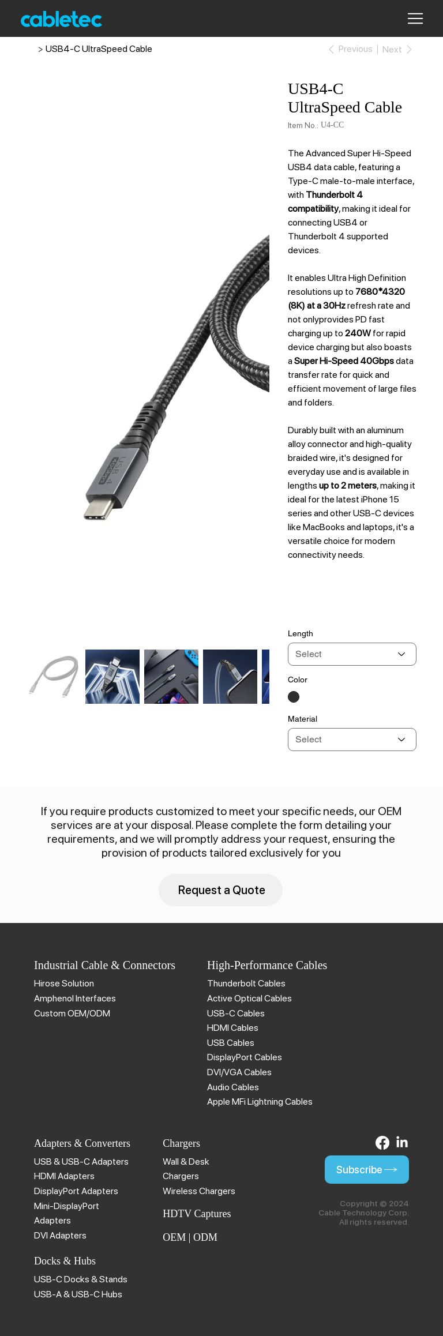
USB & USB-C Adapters (81, 1161)
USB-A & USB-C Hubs (78, 1294)
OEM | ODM (190, 1237)
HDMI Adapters (64, 1175)
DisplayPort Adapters (76, 1190)
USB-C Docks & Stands (80, 1279)
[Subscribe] (367, 1169)
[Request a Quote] (221, 890)
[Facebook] (382, 1143)
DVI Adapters (60, 1235)
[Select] (352, 654)
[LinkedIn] (402, 1143)
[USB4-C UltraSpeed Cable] (99, 49)
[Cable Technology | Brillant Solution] (31, 49)
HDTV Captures (197, 1213)
